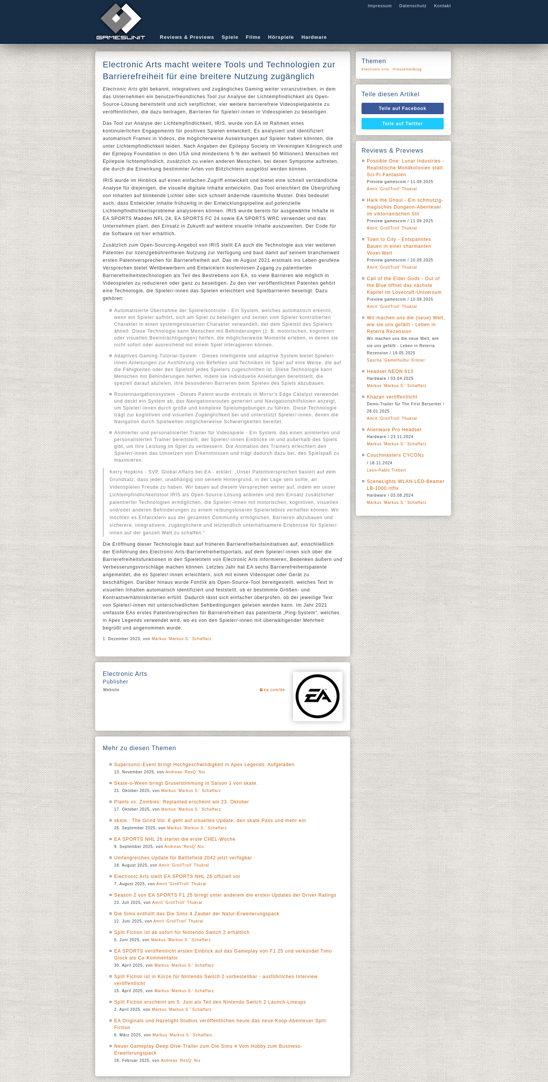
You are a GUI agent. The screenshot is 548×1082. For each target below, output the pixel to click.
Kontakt (442, 5)
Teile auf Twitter (402, 123)
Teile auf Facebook (402, 108)
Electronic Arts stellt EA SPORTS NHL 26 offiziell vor (177, 876)
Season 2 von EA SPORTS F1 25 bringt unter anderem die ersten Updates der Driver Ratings (225, 895)
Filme (253, 37)
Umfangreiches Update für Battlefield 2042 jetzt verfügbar (183, 858)
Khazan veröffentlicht (392, 397)
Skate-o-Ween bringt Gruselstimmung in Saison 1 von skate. (186, 783)
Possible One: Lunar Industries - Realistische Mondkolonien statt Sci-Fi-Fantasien (405, 167)
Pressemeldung (407, 69)
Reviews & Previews (187, 37)
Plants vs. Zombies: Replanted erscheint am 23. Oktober (181, 802)
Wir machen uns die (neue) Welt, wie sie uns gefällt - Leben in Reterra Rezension (406, 324)
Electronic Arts (375, 69)
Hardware (314, 37)
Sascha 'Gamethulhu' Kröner (396, 360)
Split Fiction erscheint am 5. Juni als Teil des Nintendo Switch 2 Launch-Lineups (210, 1002)
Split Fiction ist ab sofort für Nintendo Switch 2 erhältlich (182, 932)
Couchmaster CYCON (395, 455)
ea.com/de (274, 690)
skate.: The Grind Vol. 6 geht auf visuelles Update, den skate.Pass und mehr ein (210, 820)
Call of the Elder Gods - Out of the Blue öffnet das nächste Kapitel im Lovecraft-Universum (404, 285)
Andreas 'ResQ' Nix (186, 772)
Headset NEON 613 (390, 371)
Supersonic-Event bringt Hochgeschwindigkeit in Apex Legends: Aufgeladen (204, 764)
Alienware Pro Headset (394, 429)
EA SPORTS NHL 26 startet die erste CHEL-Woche (175, 839)
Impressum (380, 5)
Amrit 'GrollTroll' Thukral (184, 865)
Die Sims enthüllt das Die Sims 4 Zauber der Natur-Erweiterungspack (196, 913)
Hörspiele (281, 37)
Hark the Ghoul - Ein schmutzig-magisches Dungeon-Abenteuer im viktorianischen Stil (405, 207)
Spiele (229, 37)
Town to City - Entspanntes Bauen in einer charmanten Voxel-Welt (399, 246)
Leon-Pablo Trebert (386, 470)
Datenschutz (413, 5)
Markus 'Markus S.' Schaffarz (182, 639)
